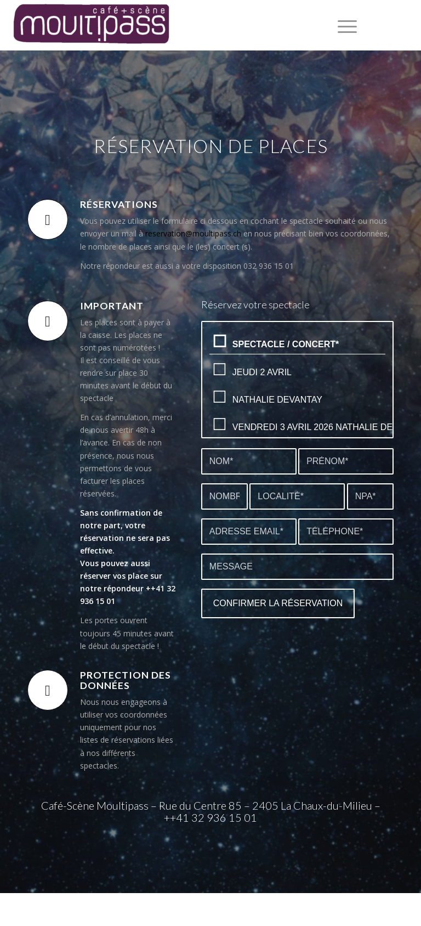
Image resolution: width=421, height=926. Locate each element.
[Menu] (342, 25)
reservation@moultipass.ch (193, 233)
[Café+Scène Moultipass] (90, 25)
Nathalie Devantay (297, 397)
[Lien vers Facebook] (388, 25)
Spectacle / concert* (297, 341)
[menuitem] (342, 25)
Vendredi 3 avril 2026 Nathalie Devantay (297, 424)
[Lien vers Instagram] (404, 25)
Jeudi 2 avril (297, 369)
